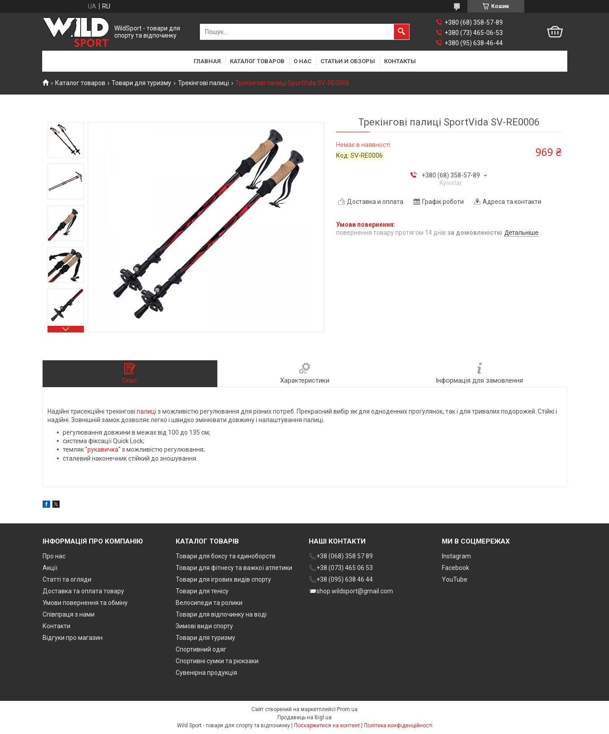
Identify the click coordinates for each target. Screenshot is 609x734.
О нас (302, 61)
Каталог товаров (257, 61)
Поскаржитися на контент (327, 725)
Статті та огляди (67, 579)
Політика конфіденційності (398, 725)
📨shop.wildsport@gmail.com (351, 591)
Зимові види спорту (204, 626)
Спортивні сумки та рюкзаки (217, 661)
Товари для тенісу (202, 591)
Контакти (56, 626)
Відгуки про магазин (73, 637)
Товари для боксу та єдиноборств (226, 556)
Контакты (400, 61)
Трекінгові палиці (203, 82)
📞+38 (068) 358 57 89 (341, 556)
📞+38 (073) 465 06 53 (341, 567)
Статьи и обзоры (347, 61)
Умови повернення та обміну (85, 602)
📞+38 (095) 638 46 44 (341, 579)
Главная (207, 61)
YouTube (454, 579)
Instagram (456, 556)
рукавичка (102, 449)
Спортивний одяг (201, 649)
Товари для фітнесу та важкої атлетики (234, 567)
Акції (50, 567)
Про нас (54, 556)
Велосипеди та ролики (209, 602)
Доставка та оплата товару (83, 591)
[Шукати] (401, 31)
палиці (146, 411)
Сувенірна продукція (206, 672)
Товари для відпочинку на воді (221, 614)
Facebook (455, 567)
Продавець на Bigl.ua (304, 717)
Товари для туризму (141, 82)
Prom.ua (347, 709)
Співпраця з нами (69, 614)
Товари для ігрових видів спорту (223, 579)
